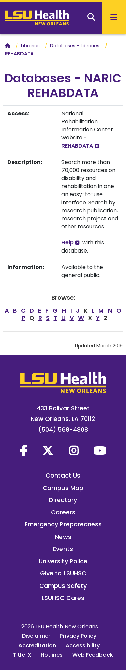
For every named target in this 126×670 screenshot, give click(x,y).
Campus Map (63, 488)
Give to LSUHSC (63, 573)
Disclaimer (36, 636)
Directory (63, 500)
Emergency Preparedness (63, 524)
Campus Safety (63, 585)
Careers (63, 512)
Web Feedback (92, 655)
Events (63, 549)
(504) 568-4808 (63, 429)
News (63, 537)
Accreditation (37, 645)
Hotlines (52, 655)
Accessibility (83, 645)
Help (67, 242)
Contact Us (63, 475)
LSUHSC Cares (63, 598)
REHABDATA (77, 146)
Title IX (22, 655)
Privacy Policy (78, 636)
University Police (63, 561)
